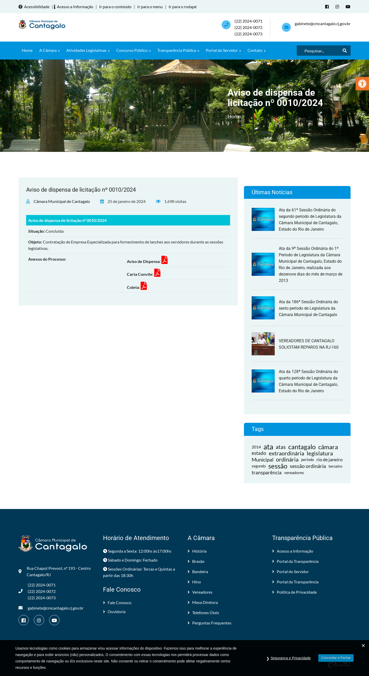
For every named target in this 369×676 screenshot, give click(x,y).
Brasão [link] (196, 561)
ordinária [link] (287, 459)
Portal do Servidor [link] (223, 50)
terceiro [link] (335, 466)
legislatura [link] (320, 453)
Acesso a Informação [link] (74, 6)
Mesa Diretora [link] (203, 602)
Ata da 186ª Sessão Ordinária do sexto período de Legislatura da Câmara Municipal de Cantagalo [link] (308, 308)
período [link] (307, 459)
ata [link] (268, 447)
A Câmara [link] (49, 50)
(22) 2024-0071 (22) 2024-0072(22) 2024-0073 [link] (248, 27)
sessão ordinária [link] (308, 466)
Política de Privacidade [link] (294, 592)
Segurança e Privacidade (291, 658)
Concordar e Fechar (336, 658)
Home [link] (27, 50)
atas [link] (281, 447)
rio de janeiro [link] (329, 459)
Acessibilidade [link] (34, 6)
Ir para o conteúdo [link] (115, 6)
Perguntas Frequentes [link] (209, 622)
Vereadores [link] (200, 592)
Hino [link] (194, 581)
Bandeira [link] (198, 571)
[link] (362, 83)
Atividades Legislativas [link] (88, 50)
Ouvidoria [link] (114, 611)
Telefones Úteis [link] (203, 612)
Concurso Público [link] (133, 50)
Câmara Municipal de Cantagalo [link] (62, 201)
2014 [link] (256, 446)
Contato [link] (256, 50)
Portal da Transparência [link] (295, 561)
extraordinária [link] (286, 453)
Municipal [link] (262, 459)
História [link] (197, 550)
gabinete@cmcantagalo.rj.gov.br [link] (323, 23)
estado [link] (259, 453)
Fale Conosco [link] (117, 602)
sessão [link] (277, 466)
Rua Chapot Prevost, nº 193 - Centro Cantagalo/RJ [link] (54, 571)
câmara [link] (328, 447)
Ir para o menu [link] (150, 6)
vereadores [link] (294, 472)
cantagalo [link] (302, 447)
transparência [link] (267, 472)
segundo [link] (259, 466)
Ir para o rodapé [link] (182, 6)
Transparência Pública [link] (178, 50)
